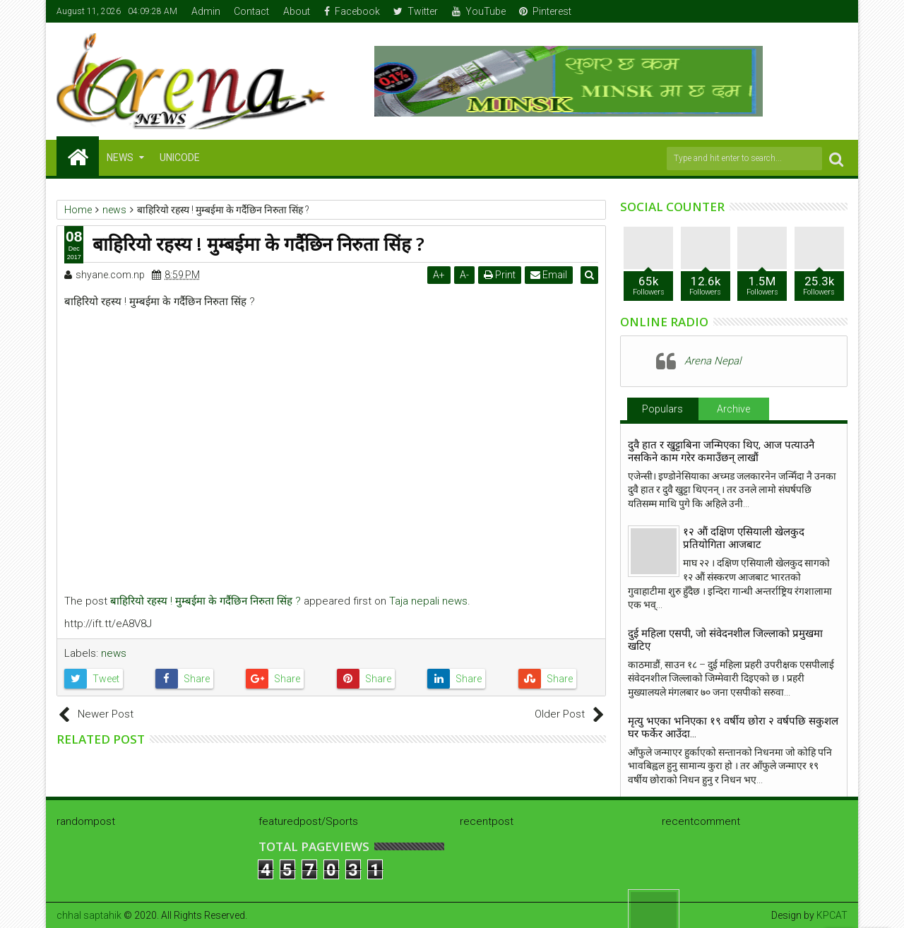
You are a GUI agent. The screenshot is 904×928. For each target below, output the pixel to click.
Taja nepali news (428, 601)
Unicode (180, 157)
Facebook (352, 11)
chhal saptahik (88, 915)
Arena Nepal (712, 361)
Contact (251, 11)
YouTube (479, 11)
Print (502, 274)
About (296, 11)
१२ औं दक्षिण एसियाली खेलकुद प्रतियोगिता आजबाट (743, 538)
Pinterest (545, 11)
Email (551, 274)
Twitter (415, 11)
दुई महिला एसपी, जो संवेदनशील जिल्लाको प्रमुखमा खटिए (725, 640)
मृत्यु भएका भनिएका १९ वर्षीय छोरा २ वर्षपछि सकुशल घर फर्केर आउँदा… (733, 727)
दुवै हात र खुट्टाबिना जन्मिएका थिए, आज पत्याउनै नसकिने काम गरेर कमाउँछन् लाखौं (721, 451)
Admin (205, 11)
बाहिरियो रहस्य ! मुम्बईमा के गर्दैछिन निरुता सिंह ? (205, 601)
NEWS (120, 157)
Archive (733, 409)
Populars (662, 409)
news (113, 653)
